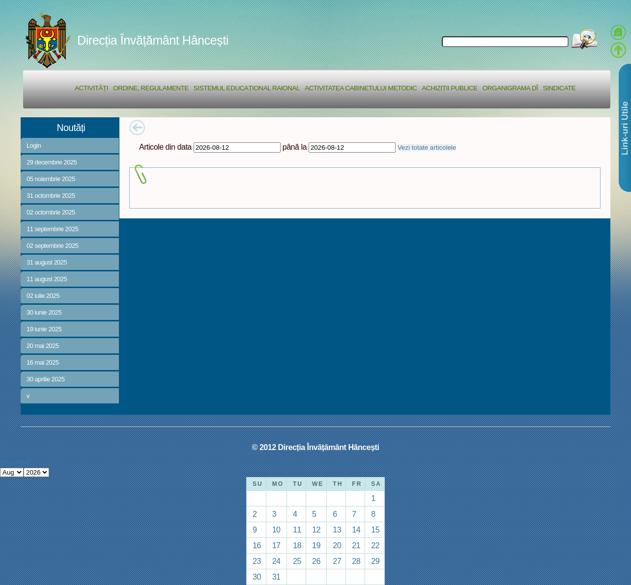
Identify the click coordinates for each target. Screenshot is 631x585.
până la (295, 146)
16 (257, 545)
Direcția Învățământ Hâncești (153, 40)
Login (34, 145)
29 (375, 561)
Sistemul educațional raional (247, 88)
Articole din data (165, 146)
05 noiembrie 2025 (51, 179)
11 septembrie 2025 (52, 229)
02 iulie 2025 (43, 295)
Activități (91, 88)
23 (257, 561)
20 (337, 545)
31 (276, 576)
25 (297, 561)
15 (375, 529)
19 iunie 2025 (44, 329)
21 (356, 545)
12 (316, 529)
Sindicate (559, 88)
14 (356, 529)
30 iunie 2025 (44, 312)
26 (316, 561)
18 (297, 545)
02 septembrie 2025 (52, 245)
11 (297, 529)
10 (276, 529)
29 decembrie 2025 (52, 162)
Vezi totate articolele (427, 147)
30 (257, 576)
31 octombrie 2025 (51, 195)
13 (337, 529)
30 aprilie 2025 (45, 379)
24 (276, 561)
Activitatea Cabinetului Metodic (361, 88)
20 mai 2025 (43, 345)
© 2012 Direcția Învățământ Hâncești (315, 447)
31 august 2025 (47, 262)
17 (276, 545)
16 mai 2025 (43, 362)
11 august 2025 (47, 279)
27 (337, 561)
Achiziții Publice (449, 88)
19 (316, 545)
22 (375, 545)
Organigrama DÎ (510, 88)
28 (356, 561)
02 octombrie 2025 (51, 212)
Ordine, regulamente (151, 88)
